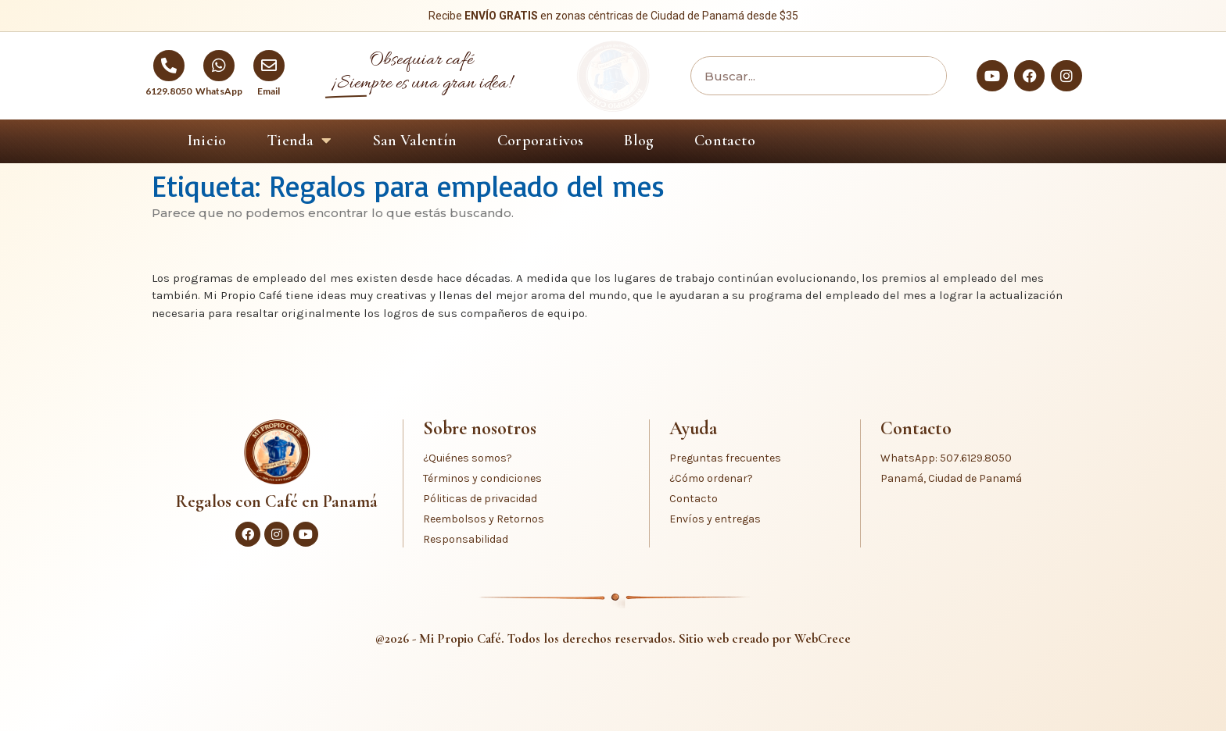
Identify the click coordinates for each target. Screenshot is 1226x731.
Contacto (724, 140)
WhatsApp (218, 91)
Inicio (207, 140)
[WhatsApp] (219, 65)
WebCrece (822, 638)
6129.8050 (168, 91)
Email (268, 91)
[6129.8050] (169, 65)
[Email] (269, 65)
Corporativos (540, 140)
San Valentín (415, 140)
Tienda (299, 140)
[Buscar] (922, 75)
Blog (639, 140)
